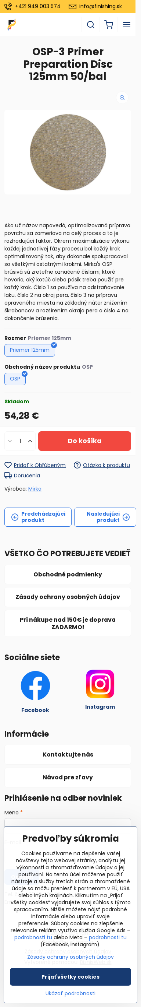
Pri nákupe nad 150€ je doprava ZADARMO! (68, 623)
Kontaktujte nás (68, 754)
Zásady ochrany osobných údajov (67, 597)
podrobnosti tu (33, 937)
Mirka (34, 488)
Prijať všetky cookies (70, 976)
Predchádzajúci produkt (38, 517)
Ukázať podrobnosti (70, 993)
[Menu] (126, 24)
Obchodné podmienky (67, 574)
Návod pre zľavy (68, 777)
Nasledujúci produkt (108, 517)
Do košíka (84, 440)
